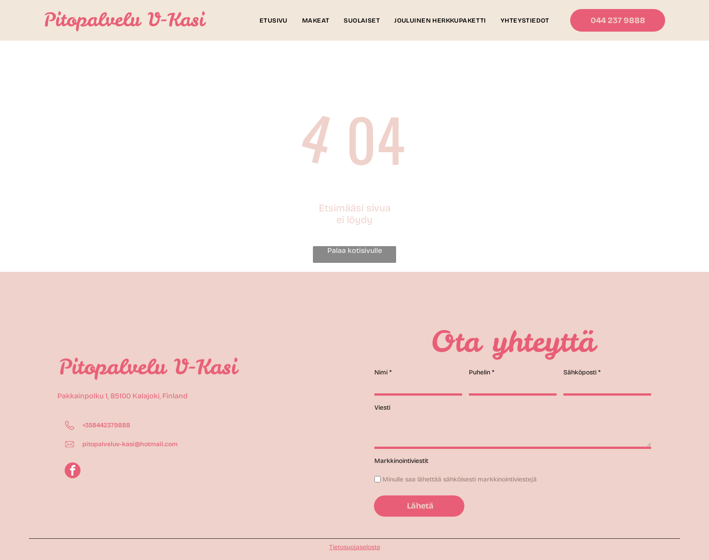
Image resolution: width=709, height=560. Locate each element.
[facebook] (72, 471)
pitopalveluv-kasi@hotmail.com (130, 444)
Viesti (382, 407)
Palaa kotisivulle (354, 250)
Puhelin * (481, 372)
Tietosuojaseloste (354, 547)
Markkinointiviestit (401, 461)
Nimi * (383, 372)
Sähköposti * (581, 372)
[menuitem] (273, 20)
